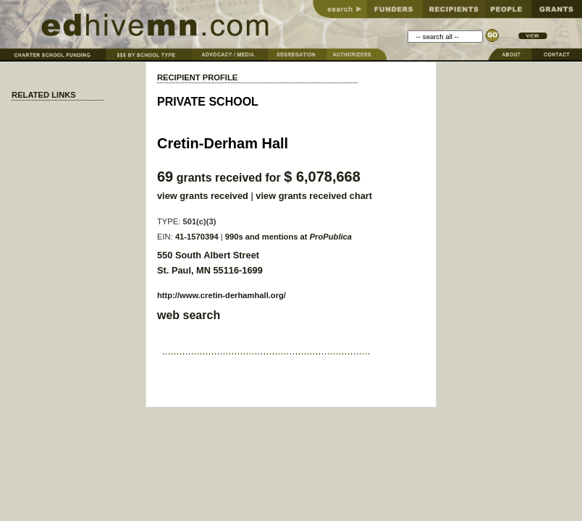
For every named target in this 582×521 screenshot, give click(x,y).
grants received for (258, 177)
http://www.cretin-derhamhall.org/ (221, 295)
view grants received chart (314, 195)
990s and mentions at (288, 236)
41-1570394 (197, 236)
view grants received (202, 195)
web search (188, 315)
